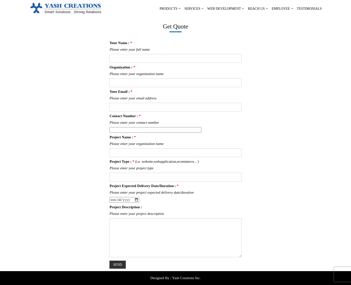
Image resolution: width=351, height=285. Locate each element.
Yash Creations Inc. (186, 278)
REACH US (256, 8)
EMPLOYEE (281, 8)
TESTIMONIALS (309, 8)
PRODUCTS (168, 8)
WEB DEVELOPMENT (224, 8)
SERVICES (192, 8)
